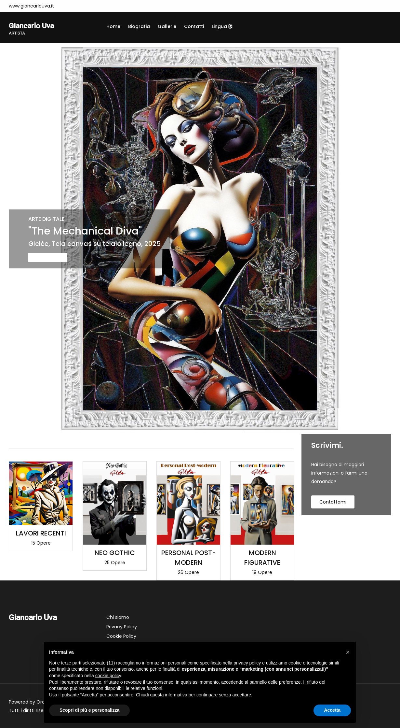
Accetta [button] (332, 710)
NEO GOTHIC (115, 553)
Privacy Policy (121, 627)
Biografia (139, 26)
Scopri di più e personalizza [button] (89, 710)
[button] (347, 652)
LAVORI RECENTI (41, 533)
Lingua (222, 26)
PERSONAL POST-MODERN (188, 558)
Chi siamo (117, 617)
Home (113, 26)
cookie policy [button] (108, 675)
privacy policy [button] (247, 662)
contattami (332, 502)
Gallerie (167, 26)
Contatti (194, 26)
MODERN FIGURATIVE (262, 558)
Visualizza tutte (276, 440)
